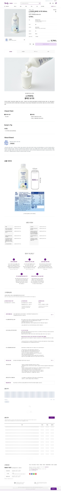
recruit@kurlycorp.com (35, 469)
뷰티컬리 (15, 3)
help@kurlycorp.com (10, 478)
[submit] (39, 3)
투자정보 (37, 464)
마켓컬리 (11, 3)
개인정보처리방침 (48, 464)
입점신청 (55, 464)
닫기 (51, 314)
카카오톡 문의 (8, 470)
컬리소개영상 (34, 464)
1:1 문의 (23, 420)
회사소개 (30, 464)
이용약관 (44, 464)
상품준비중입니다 (46, 44)
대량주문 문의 (8, 476)
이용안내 (52, 464)
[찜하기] (24, 40)
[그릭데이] (32, 9)
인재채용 (41, 464)
